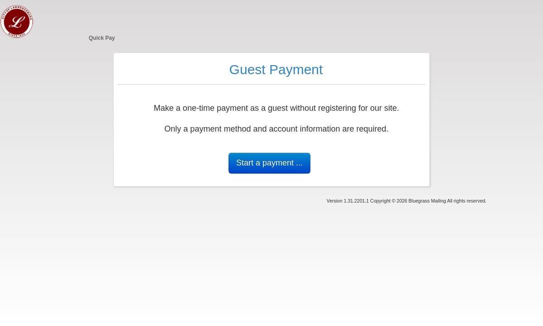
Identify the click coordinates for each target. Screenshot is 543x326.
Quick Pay (102, 38)
